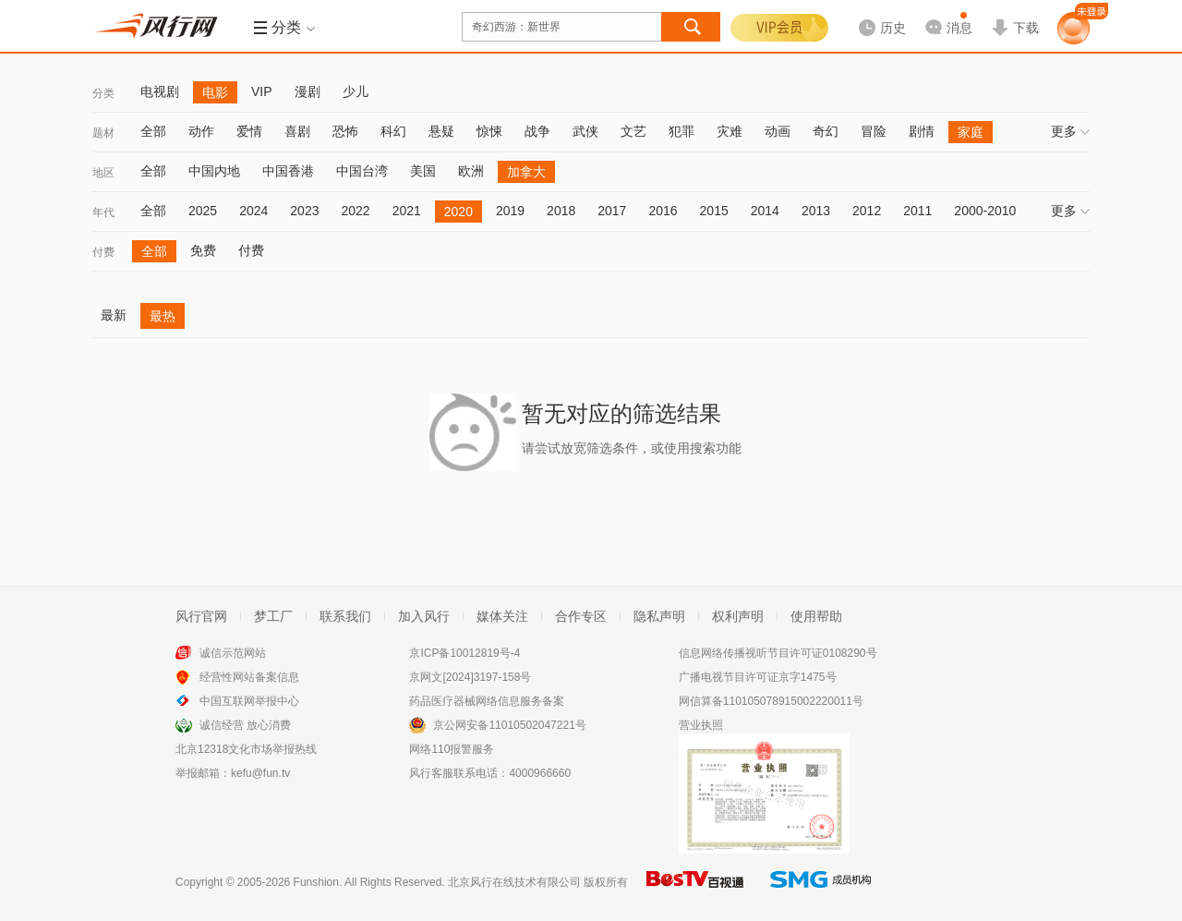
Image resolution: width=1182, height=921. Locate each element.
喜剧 (297, 131)
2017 (611, 210)
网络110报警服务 (451, 749)
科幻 (393, 131)
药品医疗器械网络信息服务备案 (486, 701)
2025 (202, 210)
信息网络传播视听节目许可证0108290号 (778, 653)
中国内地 (214, 171)
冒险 (873, 131)
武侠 (585, 131)
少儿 (355, 91)
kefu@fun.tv (260, 773)
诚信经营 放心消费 (245, 725)
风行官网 (201, 616)
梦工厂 (273, 616)
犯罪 (681, 131)
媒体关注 (502, 616)
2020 (458, 211)
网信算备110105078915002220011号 (771, 701)
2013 (816, 210)
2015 (714, 210)
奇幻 (825, 131)
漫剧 (307, 91)
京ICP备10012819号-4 (464, 653)
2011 (917, 210)
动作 (201, 131)
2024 (253, 210)
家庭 (970, 132)
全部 (153, 131)
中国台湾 (362, 171)
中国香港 (288, 171)
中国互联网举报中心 (249, 701)
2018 (561, 210)
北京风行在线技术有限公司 (514, 882)
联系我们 (345, 616)
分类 (103, 93)
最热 (162, 316)
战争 (537, 131)
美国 (423, 171)
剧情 (922, 131)
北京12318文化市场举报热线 (246, 749)
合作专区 (581, 616)
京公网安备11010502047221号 (509, 725)
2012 (866, 210)
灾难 (729, 131)
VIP (261, 91)
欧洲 (471, 171)
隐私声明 (659, 616)
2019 (510, 210)
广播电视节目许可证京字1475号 (758, 677)
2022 (355, 210)
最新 (114, 315)
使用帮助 (816, 616)
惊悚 (489, 131)
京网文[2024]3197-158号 (470, 677)
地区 (103, 172)
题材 (103, 133)
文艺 (633, 131)
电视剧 (159, 91)
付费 (103, 252)
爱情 (249, 131)
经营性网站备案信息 (249, 677)
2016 (662, 210)
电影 (215, 92)
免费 (203, 250)
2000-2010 (985, 210)
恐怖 (345, 131)
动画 (777, 131)
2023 (304, 210)
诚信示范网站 (232, 653)
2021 (406, 210)
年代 (103, 212)
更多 (1070, 131)
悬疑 (441, 131)
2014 (765, 210)
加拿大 (526, 171)
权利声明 (738, 616)
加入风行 (424, 616)
